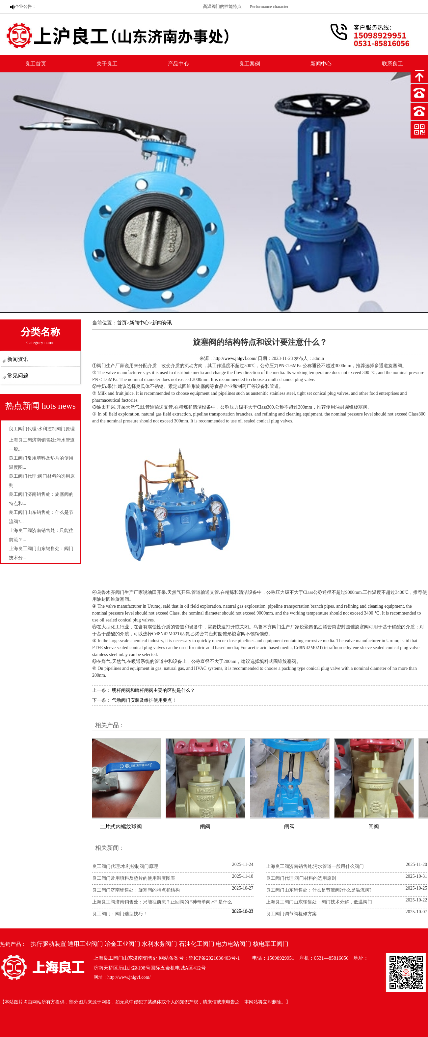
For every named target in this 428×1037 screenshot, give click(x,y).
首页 (122, 322)
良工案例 (249, 63)
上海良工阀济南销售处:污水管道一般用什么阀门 (315, 866)
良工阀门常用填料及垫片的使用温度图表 (133, 878)
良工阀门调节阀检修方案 (291, 913)
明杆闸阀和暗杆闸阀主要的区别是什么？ (153, 690)
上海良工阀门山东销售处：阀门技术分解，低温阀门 (319, 901)
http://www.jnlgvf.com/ (234, 358)
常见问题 (17, 375)
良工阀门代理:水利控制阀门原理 (42, 428)
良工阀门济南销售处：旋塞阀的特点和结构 (136, 890)
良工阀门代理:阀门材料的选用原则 (301, 878)
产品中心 (178, 63)
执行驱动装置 (48, 944)
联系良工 (392, 63)
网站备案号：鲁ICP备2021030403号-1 (199, 958)
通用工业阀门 (85, 944)
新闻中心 (321, 63)
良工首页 (35, 63)
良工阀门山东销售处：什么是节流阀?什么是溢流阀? (318, 890)
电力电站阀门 (233, 944)
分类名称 (40, 335)
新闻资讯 (17, 359)
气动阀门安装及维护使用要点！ (144, 700)
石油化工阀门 (196, 944)
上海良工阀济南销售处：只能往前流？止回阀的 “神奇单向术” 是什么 (162, 901)
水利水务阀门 (159, 944)
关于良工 (107, 63)
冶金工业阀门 (122, 944)
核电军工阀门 (270, 944)
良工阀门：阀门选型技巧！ (119, 913)
